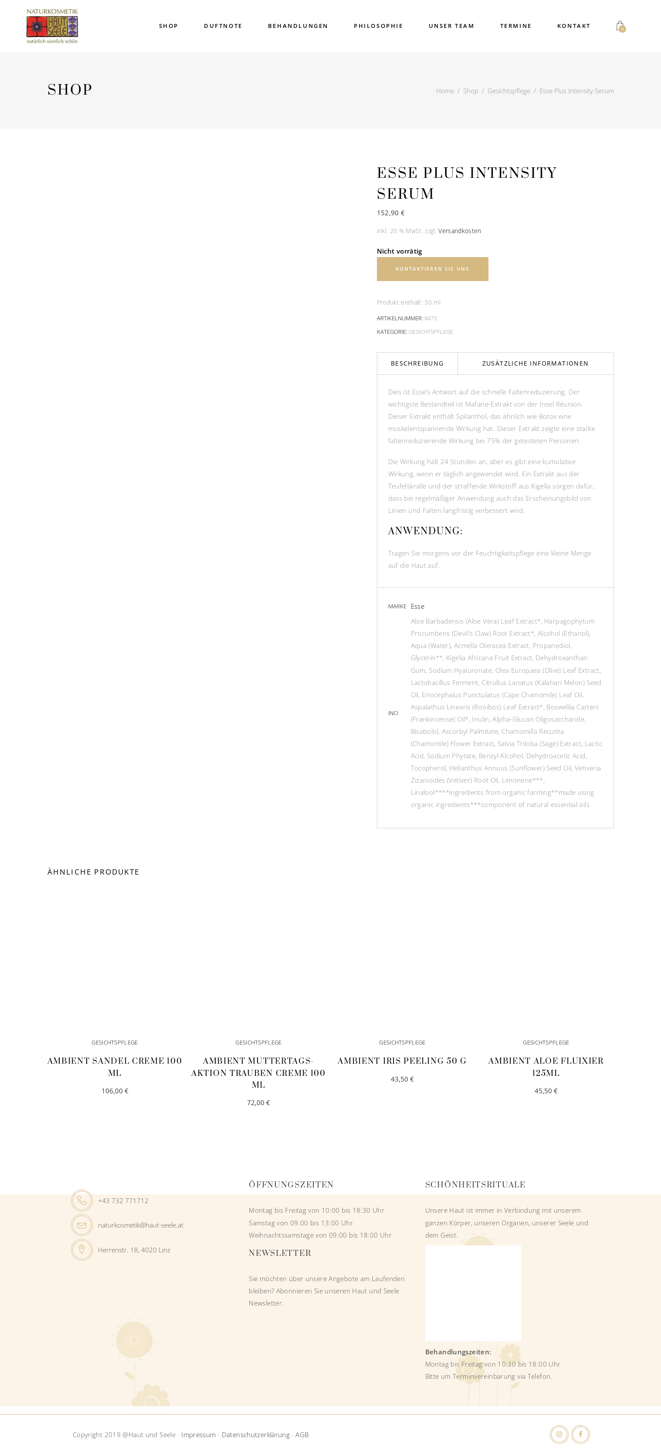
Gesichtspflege (509, 90)
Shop (470, 90)
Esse (418, 606)
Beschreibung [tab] (417, 363)
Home (445, 90)
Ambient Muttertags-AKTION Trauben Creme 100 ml (258, 1073)
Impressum (198, 1434)
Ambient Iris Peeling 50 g (402, 1061)
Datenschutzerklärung (256, 1434)
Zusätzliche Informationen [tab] (535, 363)
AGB (301, 1434)
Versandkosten (459, 231)
